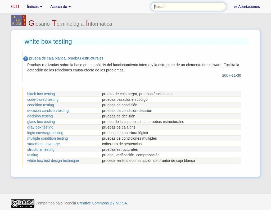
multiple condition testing (47, 138)
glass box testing (41, 122)
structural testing (41, 149)
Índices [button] (34, 6)
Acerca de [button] (60, 6)
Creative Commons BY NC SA (102, 203)
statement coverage (43, 144)
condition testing (40, 105)
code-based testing (42, 99)
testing (32, 155)
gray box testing (40, 127)
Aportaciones (247, 6)
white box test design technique (53, 160)
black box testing (41, 94)
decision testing (40, 116)
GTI (15, 6)
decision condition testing (48, 110)
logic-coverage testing (45, 133)
